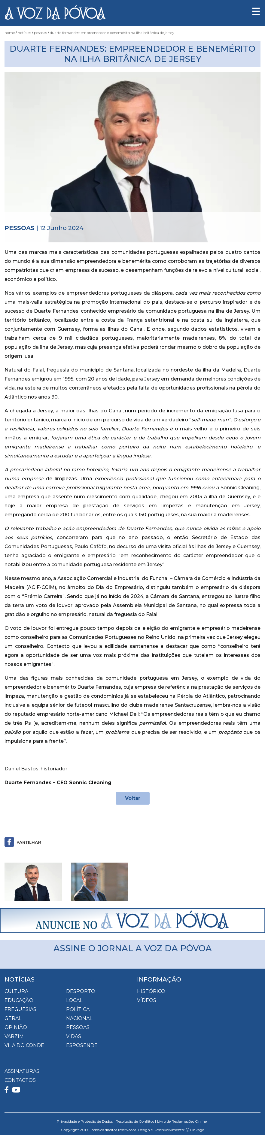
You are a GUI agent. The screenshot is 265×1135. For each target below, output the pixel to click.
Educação (19, 1000)
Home (10, 32)
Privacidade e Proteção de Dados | (85, 1121)
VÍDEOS (146, 1000)
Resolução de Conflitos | (136, 1121)
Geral (13, 1018)
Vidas (73, 1036)
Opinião (16, 1027)
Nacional (79, 1018)
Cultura (16, 991)
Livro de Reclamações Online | (183, 1121)
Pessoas (40, 32)
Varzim (14, 1036)
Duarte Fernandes (146, 429)
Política (78, 1009)
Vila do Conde (24, 1045)
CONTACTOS (20, 1080)
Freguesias (20, 1009)
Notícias (24, 32)
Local (74, 1000)
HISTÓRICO (151, 991)
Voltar (132, 798)
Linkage (197, 1129)
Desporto (80, 991)
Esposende (82, 1045)
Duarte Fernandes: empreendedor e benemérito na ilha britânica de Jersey (112, 32)
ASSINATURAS (22, 1071)
